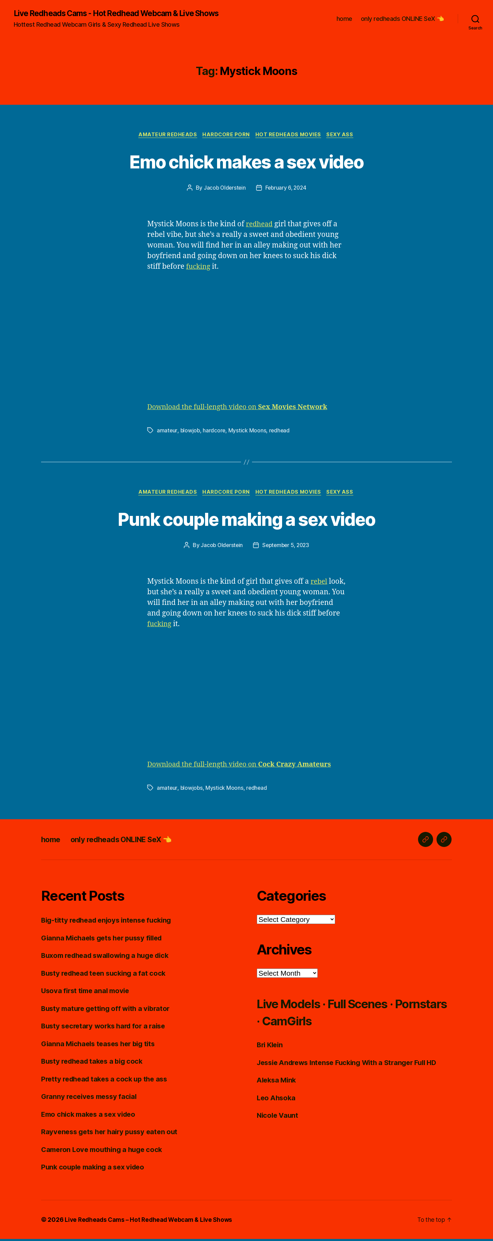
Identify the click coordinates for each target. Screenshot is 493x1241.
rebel (319, 583)
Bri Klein (271, 1046)
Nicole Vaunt (278, 1117)
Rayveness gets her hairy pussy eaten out (112, 1133)
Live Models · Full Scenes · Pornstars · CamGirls (337, 1014)
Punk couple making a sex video (246, 520)
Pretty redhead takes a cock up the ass (107, 1081)
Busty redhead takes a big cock (95, 1063)
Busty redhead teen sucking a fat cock (106, 975)
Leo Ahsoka (277, 1100)
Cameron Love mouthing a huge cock (104, 1151)
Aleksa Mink (278, 1082)
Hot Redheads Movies (290, 135)
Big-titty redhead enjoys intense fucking (110, 922)
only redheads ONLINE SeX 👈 (402, 19)
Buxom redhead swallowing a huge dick (109, 957)
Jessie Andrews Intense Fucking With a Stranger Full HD (353, 1064)
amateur (167, 431)
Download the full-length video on (243, 408)
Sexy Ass (343, 135)
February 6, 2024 (286, 189)
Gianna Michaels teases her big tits (101, 1045)
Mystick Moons (248, 431)
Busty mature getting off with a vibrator (108, 1010)
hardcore (214, 431)
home (344, 19)
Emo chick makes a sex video (246, 162)
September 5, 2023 (286, 547)
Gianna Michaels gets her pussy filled (105, 940)
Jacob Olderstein (223, 189)
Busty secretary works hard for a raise (106, 1028)
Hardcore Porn (226, 135)
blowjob (190, 431)
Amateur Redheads (165, 135)
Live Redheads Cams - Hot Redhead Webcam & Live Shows (124, 14)
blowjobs (191, 789)
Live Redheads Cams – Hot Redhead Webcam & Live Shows (152, 1221)
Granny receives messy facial (91, 1098)
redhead (260, 225)
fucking (199, 268)
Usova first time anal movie (87, 992)
